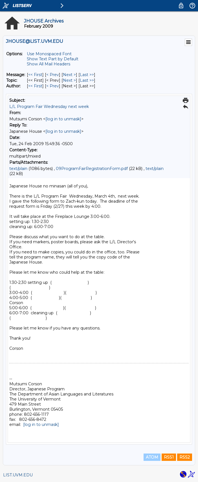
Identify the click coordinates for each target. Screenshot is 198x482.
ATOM (152, 457)
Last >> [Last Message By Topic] (87, 80)
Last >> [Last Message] (87, 74)
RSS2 (184, 457)
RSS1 (169, 457)
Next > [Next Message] (69, 74)
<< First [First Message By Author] (35, 86)
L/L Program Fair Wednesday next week (49, 106)
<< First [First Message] (35, 74)
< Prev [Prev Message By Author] (52, 86)
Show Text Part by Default (52, 58)
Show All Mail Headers (48, 64)
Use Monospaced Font (49, 53)
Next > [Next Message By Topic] (69, 80)
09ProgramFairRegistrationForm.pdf (92, 168)
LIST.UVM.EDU (18, 474)
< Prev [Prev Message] (52, 74)
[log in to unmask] (63, 118)
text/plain (18, 168)
